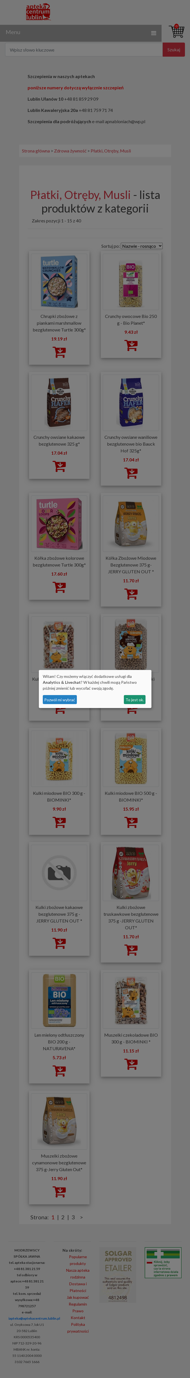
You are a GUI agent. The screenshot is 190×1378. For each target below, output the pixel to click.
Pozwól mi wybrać (59, 699)
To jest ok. (135, 699)
